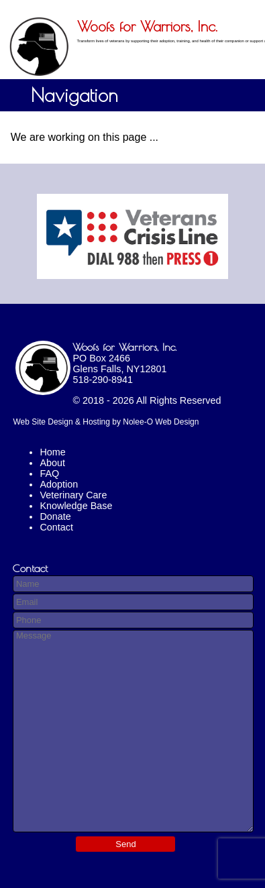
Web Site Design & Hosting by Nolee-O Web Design (106, 422)
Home (52, 452)
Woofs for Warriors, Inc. (124, 347)
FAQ (49, 473)
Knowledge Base (76, 505)
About (52, 462)
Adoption (59, 484)
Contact (56, 527)
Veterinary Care (73, 495)
